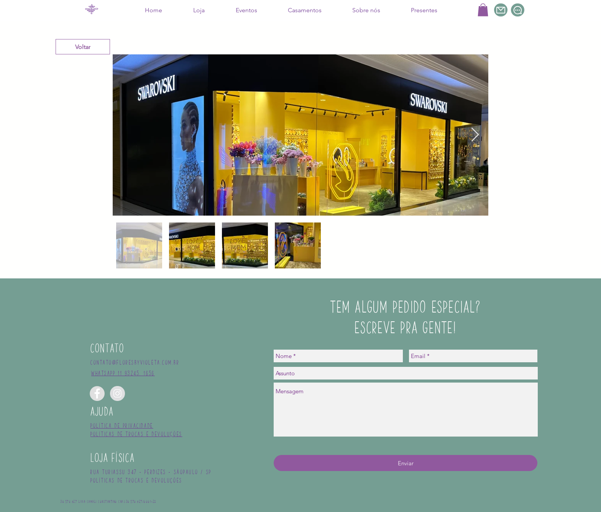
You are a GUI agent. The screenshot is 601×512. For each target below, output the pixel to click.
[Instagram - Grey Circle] (117, 393)
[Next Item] (475, 135)
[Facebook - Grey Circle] (97, 393)
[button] (483, 9)
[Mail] (500, 9)
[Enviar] (405, 463)
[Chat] (517, 9)
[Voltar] (83, 46)
